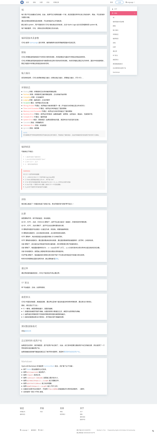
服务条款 (82, 417)
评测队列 (22, 412)
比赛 (41, 2)
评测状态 (115, 34)
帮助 (114, 13)
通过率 (115, 51)
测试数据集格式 (118, 64)
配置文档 (28, 331)
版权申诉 (82, 419)
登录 (111, 2)
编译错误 (115, 38)
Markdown (116, 72)
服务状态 (22, 414)
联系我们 (62, 414)
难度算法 (115, 60)
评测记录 (56, 2)
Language (130, 2)
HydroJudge (33, 42)
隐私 (81, 414)
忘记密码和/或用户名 (119, 68)
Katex (29, 369)
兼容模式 (33, 430)
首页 (27, 2)
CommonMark (49, 366)
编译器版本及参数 (118, 22)
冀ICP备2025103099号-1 (84, 430)
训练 (34, 2)
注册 (119, 2)
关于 (114, 9)
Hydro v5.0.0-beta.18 (121, 430)
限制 (56, 259)
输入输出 (115, 30)
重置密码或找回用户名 (72, 352)
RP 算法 (115, 55)
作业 (48, 2)
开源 (41, 412)
